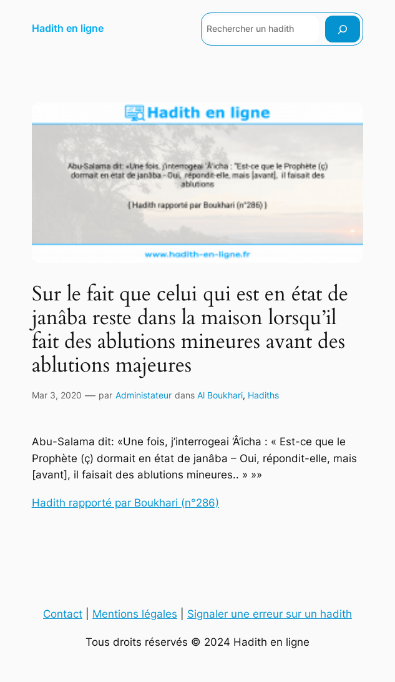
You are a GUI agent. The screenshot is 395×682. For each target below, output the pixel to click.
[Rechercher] (342, 29)
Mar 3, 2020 (57, 395)
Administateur (143, 395)
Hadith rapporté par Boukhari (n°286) (125, 503)
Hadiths (263, 395)
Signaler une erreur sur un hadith (269, 614)
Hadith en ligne (68, 28)
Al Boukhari (220, 395)
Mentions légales (134, 614)
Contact (62, 614)
